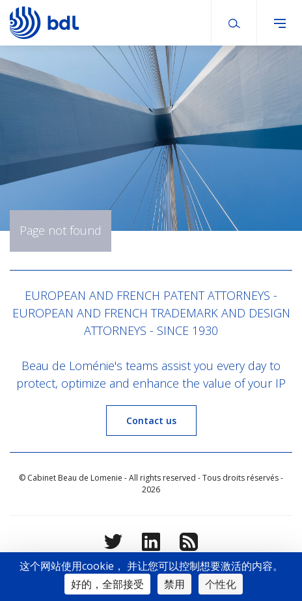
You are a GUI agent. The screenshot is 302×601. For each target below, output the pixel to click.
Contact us (151, 420)
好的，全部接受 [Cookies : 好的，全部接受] (107, 584)
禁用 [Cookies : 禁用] (174, 584)
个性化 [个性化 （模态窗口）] (220, 584)
